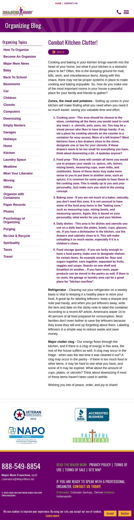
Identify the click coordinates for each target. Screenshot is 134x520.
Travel (8, 256)
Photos (8, 211)
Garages (9, 132)
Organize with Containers (13, 196)
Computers (11, 111)
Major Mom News (16, 63)
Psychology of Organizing (14, 220)
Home (58, 3)
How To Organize (16, 50)
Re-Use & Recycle (16, 236)
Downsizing (12, 118)
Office (7, 187)
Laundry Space (14, 159)
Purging (9, 229)
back (61, 52)
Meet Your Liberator (18, 173)
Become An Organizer (19, 56)
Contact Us (70, 3)
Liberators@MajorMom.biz (18, 479)
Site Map (95, 469)
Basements (11, 84)
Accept (110, 513)
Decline (125, 513)
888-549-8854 (21, 466)
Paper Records (14, 204)
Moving (8, 180)
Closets (9, 105)
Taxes (7, 249)
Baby (7, 70)
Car (6, 91)
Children (9, 98)
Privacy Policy (100, 464)
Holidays (10, 139)
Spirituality (11, 243)
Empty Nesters (14, 125)
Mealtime (10, 166)
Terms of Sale (75, 469)
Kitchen (9, 153)
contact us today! (87, 486)
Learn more (52, 515)
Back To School (15, 77)
